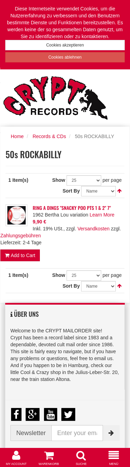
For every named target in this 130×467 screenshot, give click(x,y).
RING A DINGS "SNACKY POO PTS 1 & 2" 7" (72, 207)
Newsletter (31, 433)
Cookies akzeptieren (65, 45)
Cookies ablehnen (64, 57)
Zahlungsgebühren (20, 235)
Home (17, 136)
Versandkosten (93, 228)
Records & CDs (49, 136)
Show (58, 180)
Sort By (71, 191)
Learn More (101, 215)
